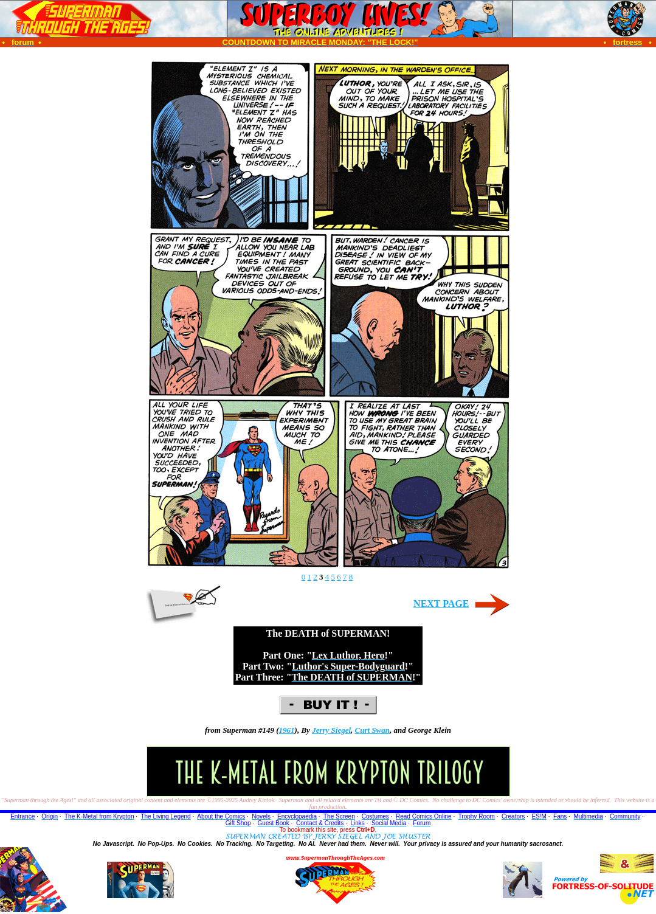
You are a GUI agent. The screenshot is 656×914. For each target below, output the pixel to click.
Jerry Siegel (331, 730)
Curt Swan (372, 730)
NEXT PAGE (441, 603)
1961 (287, 730)
